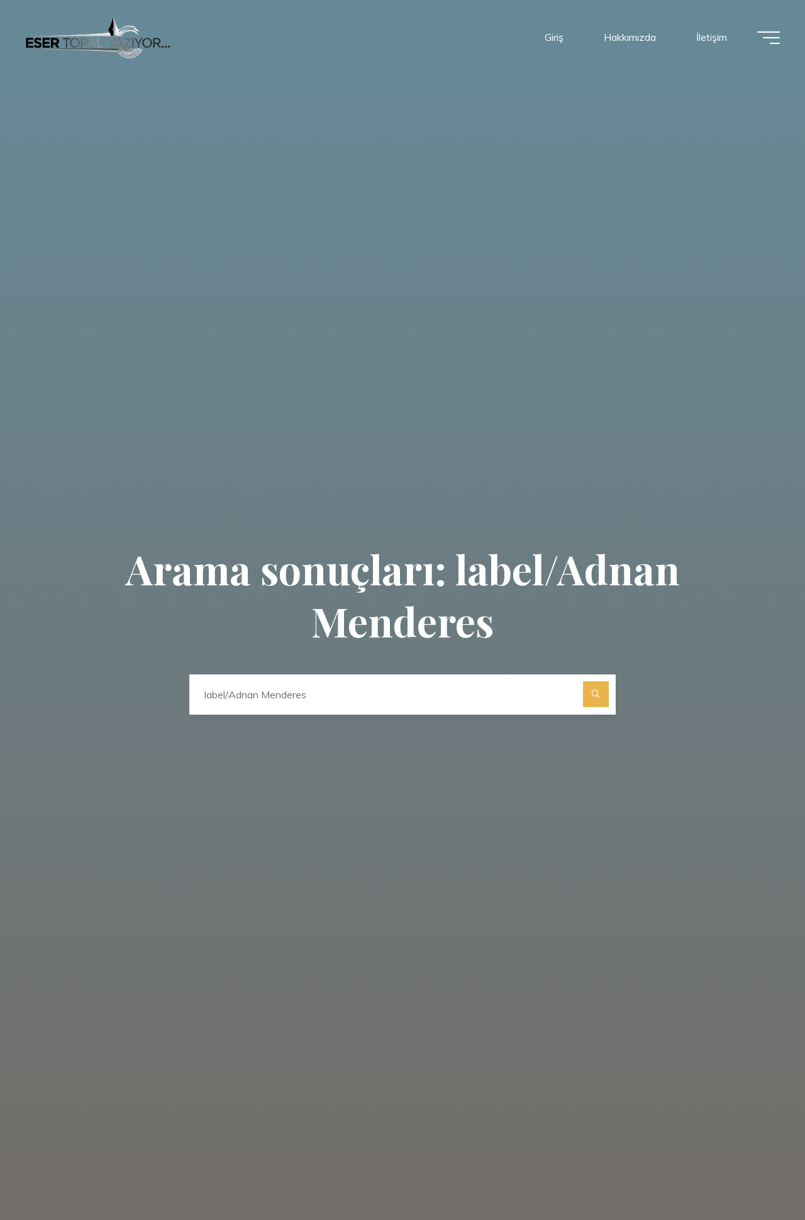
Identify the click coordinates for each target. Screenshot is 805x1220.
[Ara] (596, 694)
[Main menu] (768, 37)
